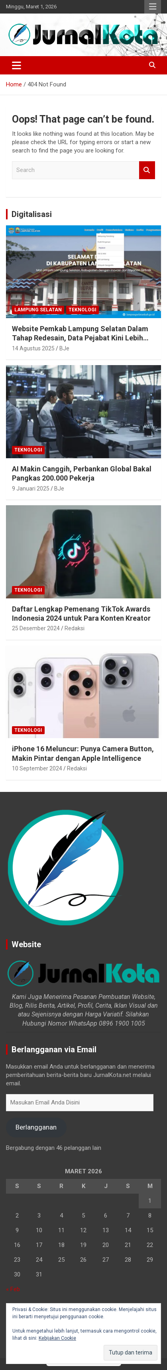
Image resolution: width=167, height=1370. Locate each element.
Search (147, 170)
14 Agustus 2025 (33, 348)
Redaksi (74, 628)
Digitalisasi (32, 214)
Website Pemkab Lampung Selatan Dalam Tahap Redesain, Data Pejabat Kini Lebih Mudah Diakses (80, 338)
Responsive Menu (152, 7)
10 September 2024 (37, 768)
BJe (64, 348)
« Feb (13, 1289)
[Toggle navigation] (16, 65)
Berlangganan (36, 1127)
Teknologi (82, 310)
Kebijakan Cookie (57, 1338)
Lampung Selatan (38, 310)
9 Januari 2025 (30, 488)
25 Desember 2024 (36, 628)
